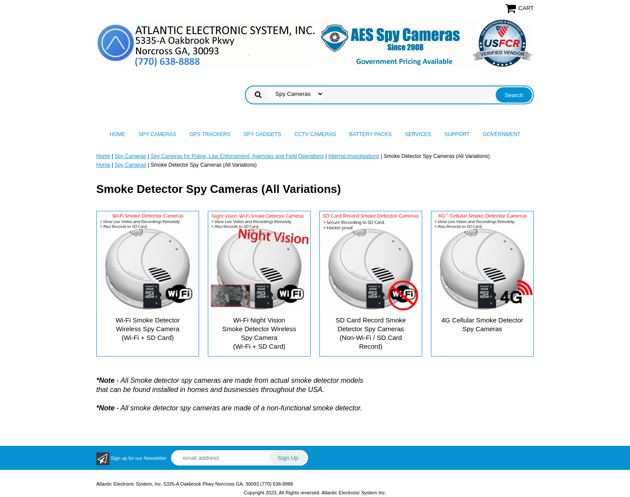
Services (418, 134)
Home (118, 134)
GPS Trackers (210, 134)
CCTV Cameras (315, 134)
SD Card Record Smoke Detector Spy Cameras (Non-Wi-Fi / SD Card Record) (371, 333)
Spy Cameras (157, 134)
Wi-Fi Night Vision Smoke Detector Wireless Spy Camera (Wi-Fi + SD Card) (259, 333)
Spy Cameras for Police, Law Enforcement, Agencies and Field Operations (237, 156)
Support (457, 134)
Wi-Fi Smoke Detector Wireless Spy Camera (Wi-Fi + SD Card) (148, 328)
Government (501, 134)
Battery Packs (370, 134)
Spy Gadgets (262, 134)
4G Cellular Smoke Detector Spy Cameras (482, 324)
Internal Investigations (353, 156)
